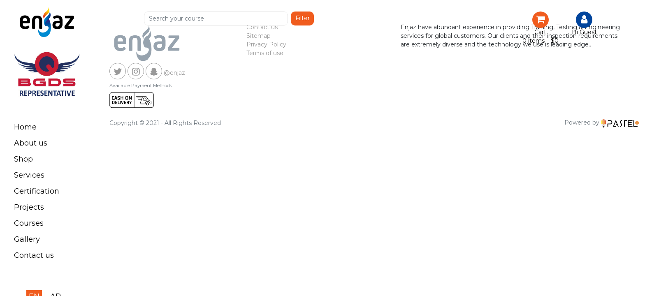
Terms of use (264, 53)
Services (29, 175)
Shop (23, 159)
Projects (29, 207)
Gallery (27, 239)
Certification (36, 191)
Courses (29, 223)
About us (30, 143)
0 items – (540, 40)
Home (25, 127)
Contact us (34, 255)
